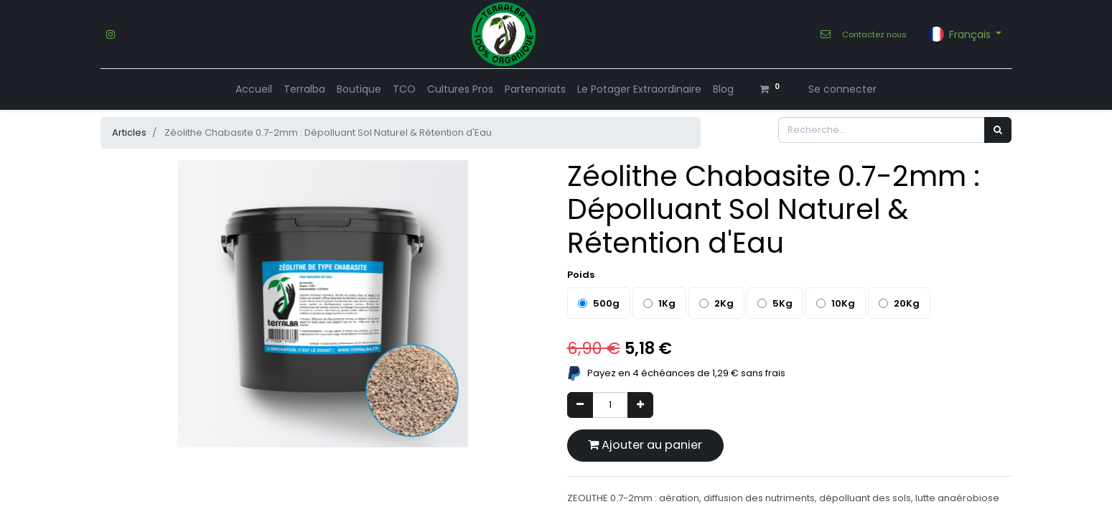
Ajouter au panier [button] (645, 445)
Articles (129, 132)
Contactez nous (874, 34)
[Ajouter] (640, 405)
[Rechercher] (997, 130)
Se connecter (842, 89)
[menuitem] (254, 89)
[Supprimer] (580, 405)
